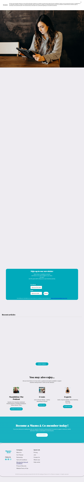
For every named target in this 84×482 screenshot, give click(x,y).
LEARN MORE (67, 406)
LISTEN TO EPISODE (16, 409)
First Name (33, 284)
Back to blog (42, 364)
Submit (46, 293)
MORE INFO (42, 405)
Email (32, 290)
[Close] (81, 2)
